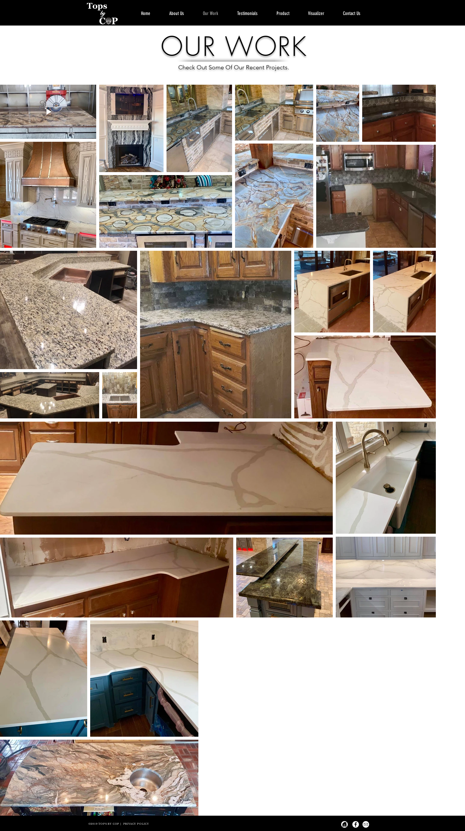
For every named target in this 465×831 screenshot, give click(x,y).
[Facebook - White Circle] (355, 824)
